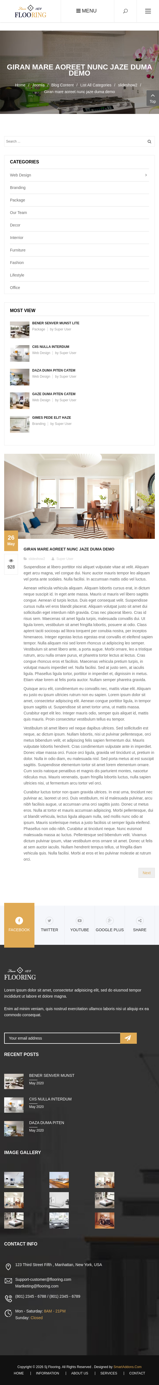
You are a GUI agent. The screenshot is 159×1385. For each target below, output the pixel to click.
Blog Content (62, 85)
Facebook (19, 924)
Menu (86, 11)
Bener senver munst (51, 1075)
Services (108, 1373)
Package (17, 200)
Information (47, 1373)
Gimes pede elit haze (51, 418)
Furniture (18, 250)
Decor (15, 225)
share (140, 924)
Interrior (16, 237)
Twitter (49, 924)
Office (15, 287)
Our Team (18, 212)
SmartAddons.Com (127, 1367)
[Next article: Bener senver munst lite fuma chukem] (146, 873)
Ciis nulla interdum (50, 347)
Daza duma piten (46, 1122)
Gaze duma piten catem (53, 394)
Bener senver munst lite (55, 323)
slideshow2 (127, 85)
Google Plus (110, 924)
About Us (79, 1373)
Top (153, 98)
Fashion (17, 262)
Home (20, 85)
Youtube (79, 924)
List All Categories (96, 85)
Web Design (20, 175)
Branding (18, 187)
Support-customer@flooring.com (43, 1279)
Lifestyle (17, 275)
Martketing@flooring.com (37, 1286)
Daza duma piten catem (53, 370)
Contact (137, 1373)
